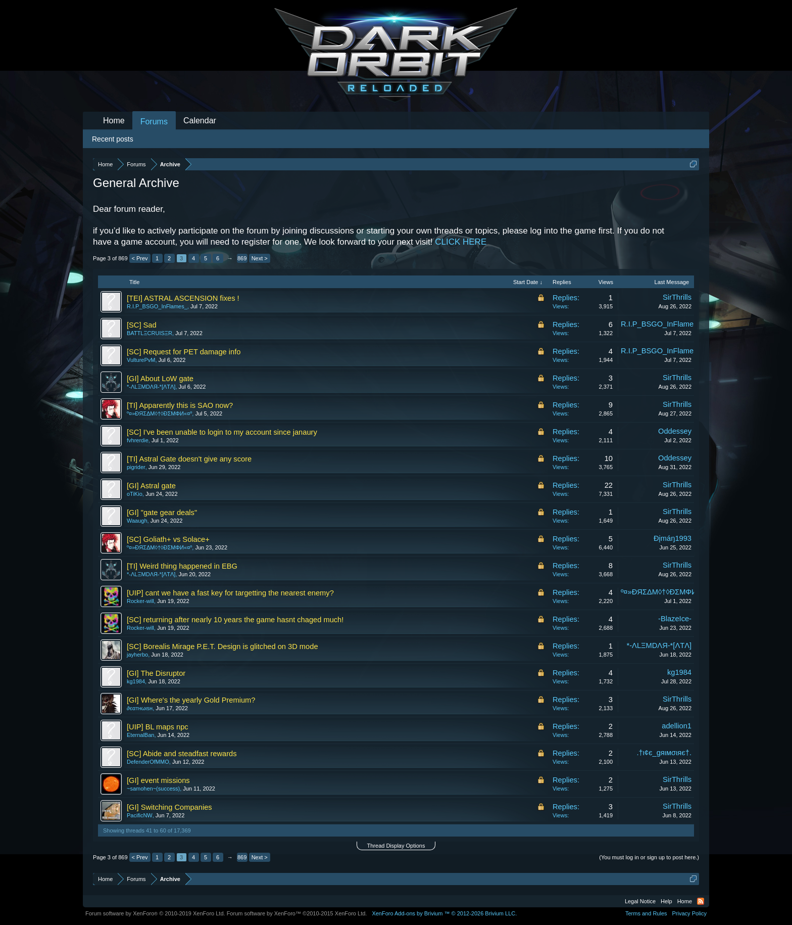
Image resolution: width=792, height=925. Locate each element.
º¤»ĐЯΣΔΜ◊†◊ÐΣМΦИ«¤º (159, 413)
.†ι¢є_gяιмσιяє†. (663, 753)
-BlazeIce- (674, 619)
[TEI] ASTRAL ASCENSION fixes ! (183, 298)
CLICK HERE (460, 242)
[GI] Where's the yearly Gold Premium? (191, 700)
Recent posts (112, 139)
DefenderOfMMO (148, 762)
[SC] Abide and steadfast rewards (182, 754)
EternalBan (140, 735)
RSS (700, 901)
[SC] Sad (142, 325)
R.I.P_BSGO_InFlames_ (157, 306)
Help (666, 901)
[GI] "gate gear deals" (162, 512)
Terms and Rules (646, 913)
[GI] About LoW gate (160, 379)
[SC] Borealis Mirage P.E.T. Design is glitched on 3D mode (222, 646)
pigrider (136, 467)
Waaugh (137, 521)
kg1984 (136, 681)
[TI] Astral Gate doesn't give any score (189, 459)
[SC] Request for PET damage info (183, 352)
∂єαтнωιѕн (140, 708)
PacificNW (140, 815)
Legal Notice (640, 901)
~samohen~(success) (153, 788)
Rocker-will (140, 601)
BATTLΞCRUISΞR (149, 333)
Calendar (199, 120)
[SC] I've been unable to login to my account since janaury (222, 432)
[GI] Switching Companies (169, 807)
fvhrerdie (137, 440)
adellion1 (676, 726)
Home (114, 120)
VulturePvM (141, 360)
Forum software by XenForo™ (297, 913)
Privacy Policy (689, 913)
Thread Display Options (396, 846)
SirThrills (677, 297)
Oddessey (674, 431)
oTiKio (134, 494)
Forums (154, 121)
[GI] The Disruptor (156, 673)
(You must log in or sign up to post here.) (649, 857)
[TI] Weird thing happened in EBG (182, 566)
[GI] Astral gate (151, 486)
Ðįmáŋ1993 (672, 538)
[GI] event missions (158, 780)
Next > (260, 258)
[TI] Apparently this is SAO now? (180, 405)
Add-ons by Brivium (444, 913)
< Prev (140, 258)
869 (241, 258)
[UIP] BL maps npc (157, 727)
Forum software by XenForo (155, 913)
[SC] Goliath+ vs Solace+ (168, 539)
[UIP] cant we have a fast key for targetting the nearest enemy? (230, 593)
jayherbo (137, 655)
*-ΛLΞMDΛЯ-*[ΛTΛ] (151, 387)
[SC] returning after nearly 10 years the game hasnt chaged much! (235, 620)
